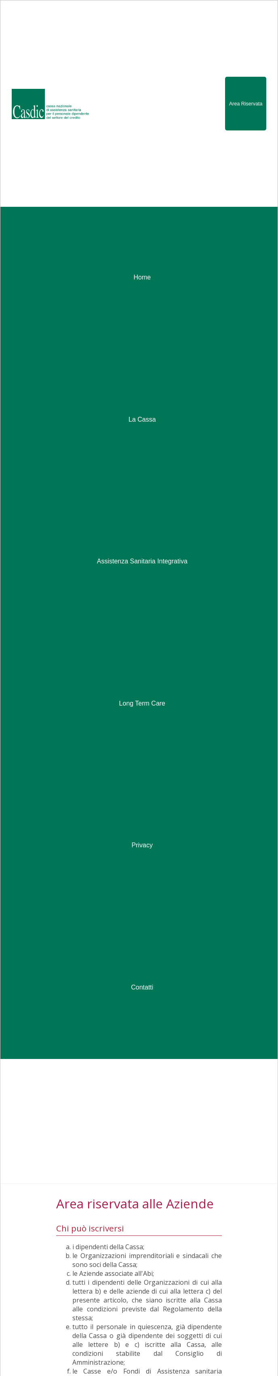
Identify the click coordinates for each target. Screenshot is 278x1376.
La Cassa (142, 419)
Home (142, 277)
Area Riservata (245, 104)
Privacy (142, 845)
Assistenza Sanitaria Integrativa (142, 561)
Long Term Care (142, 703)
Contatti (142, 987)
